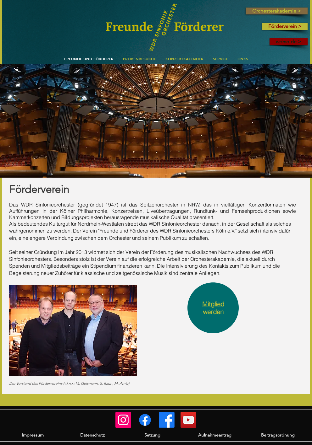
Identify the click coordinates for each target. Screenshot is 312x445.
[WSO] (167, 420)
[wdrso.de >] (289, 41)
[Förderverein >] (285, 26)
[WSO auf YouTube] (188, 420)
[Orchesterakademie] (145, 420)
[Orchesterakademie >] (277, 11)
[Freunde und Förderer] (123, 420)
